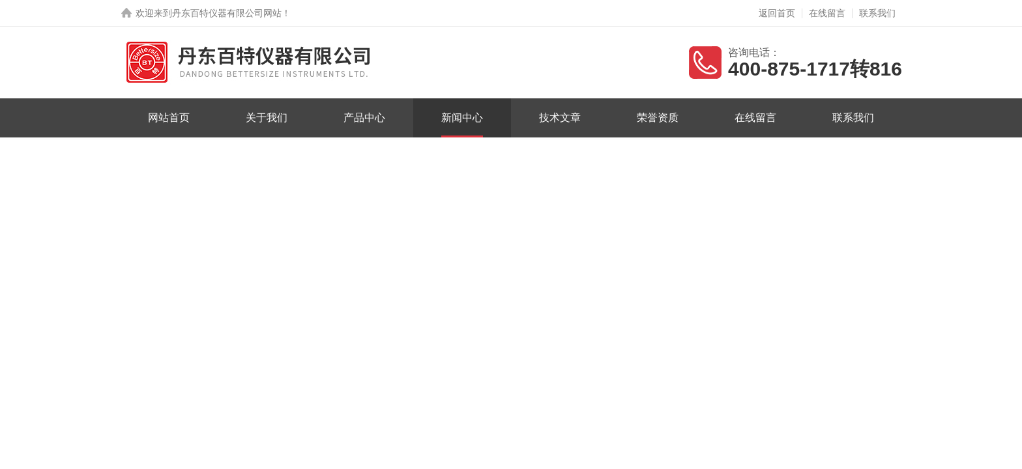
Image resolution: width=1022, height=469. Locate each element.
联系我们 (877, 13)
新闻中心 (462, 117)
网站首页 (169, 117)
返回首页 (777, 13)
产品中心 (364, 117)
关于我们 (266, 117)
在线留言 (827, 13)
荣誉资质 (658, 117)
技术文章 (560, 117)
